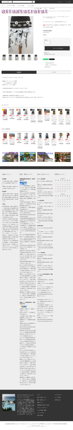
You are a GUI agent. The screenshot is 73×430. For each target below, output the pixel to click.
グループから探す (20, 5)
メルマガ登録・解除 (36, 8)
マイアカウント (58, 394)
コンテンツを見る (29, 5)
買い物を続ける (47, 66)
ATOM (41, 415)
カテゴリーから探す (10, 5)
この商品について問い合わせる (50, 64)
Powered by (36, 426)
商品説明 (19, 72)
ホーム (3, 5)
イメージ (54, 72)
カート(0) (68, 1)
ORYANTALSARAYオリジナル (51, 17)
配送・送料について (41, 399)
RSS (38, 415)
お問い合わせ (51, 8)
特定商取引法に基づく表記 (49, 54)
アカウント (59, 1)
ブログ (44, 8)
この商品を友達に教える (48, 62)
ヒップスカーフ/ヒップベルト (51, 16)
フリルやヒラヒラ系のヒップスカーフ (63, 16)
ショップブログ (40, 412)
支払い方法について (41, 397)
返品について (46, 52)
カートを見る (58, 397)
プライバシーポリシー (42, 407)
